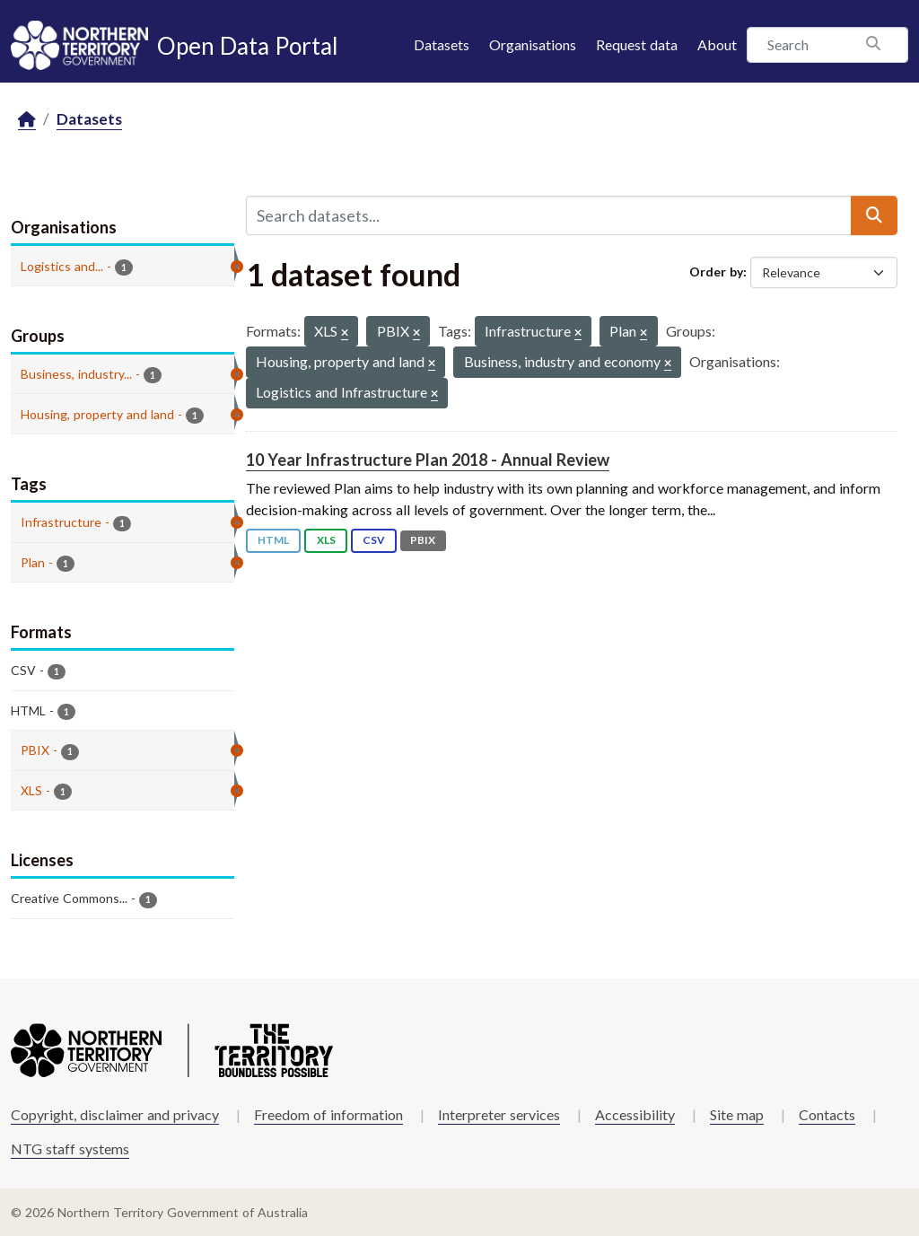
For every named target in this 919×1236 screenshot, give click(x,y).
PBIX (422, 540)
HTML (273, 540)
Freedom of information (328, 1114)
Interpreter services (499, 1114)
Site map (737, 1114)
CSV (374, 540)
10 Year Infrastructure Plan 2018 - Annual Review (427, 459)
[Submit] (874, 215)
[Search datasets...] (549, 215)
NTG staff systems (70, 1148)
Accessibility (635, 1114)
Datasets (441, 44)
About (717, 44)
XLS (326, 540)
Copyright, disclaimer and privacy (115, 1114)
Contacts (827, 1114)
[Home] (27, 120)
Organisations (532, 44)
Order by (716, 271)
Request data (637, 44)
